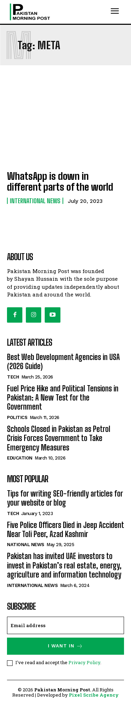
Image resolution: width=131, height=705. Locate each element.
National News (25, 544)
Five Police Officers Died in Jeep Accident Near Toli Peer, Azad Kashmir (65, 529)
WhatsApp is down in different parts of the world (60, 181)
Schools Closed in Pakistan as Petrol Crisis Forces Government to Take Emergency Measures (58, 438)
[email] (65, 625)
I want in (65, 646)
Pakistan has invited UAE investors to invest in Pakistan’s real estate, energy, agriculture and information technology (64, 565)
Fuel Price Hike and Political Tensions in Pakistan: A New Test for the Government (62, 398)
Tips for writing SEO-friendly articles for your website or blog (65, 498)
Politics (17, 417)
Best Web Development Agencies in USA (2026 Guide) (63, 361)
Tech (13, 377)
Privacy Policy (84, 662)
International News (35, 201)
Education (19, 458)
